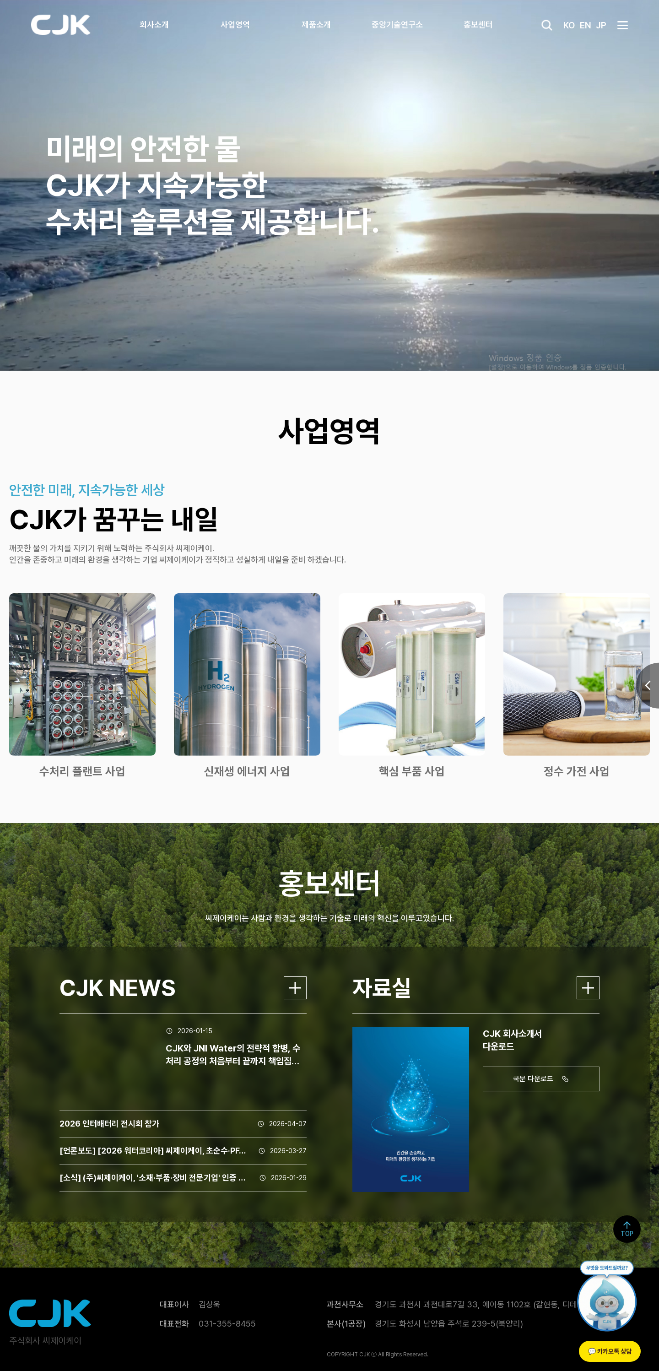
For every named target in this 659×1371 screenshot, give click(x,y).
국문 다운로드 (542, 1079)
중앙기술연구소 (397, 24)
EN (585, 25)
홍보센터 (478, 24)
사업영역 (235, 24)
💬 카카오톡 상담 (610, 1351)
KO (569, 25)
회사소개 (154, 24)
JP (601, 25)
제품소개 (316, 24)
